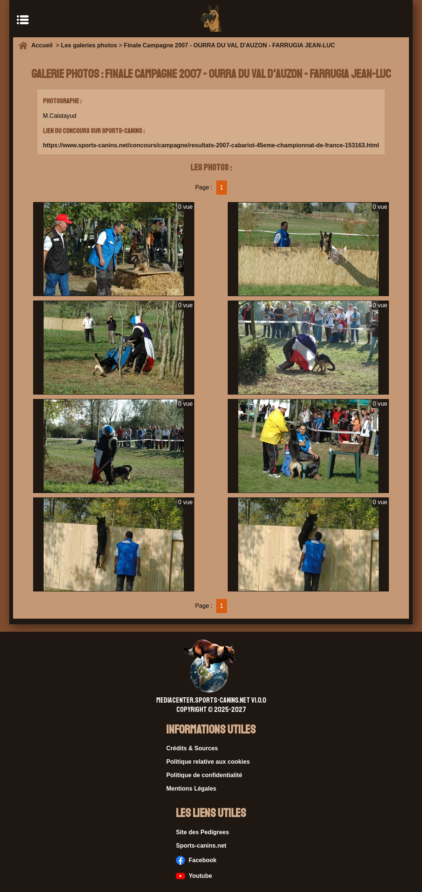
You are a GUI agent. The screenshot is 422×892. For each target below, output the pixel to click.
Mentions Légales (191, 788)
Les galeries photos (89, 45)
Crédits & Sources (192, 748)
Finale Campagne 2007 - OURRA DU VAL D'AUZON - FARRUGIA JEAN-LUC (229, 45)
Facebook (196, 860)
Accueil (43, 45)
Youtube (194, 875)
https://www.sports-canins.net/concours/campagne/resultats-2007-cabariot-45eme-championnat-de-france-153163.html (211, 145)
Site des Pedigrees (202, 832)
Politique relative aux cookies (208, 761)
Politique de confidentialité (204, 775)
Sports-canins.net (201, 845)
